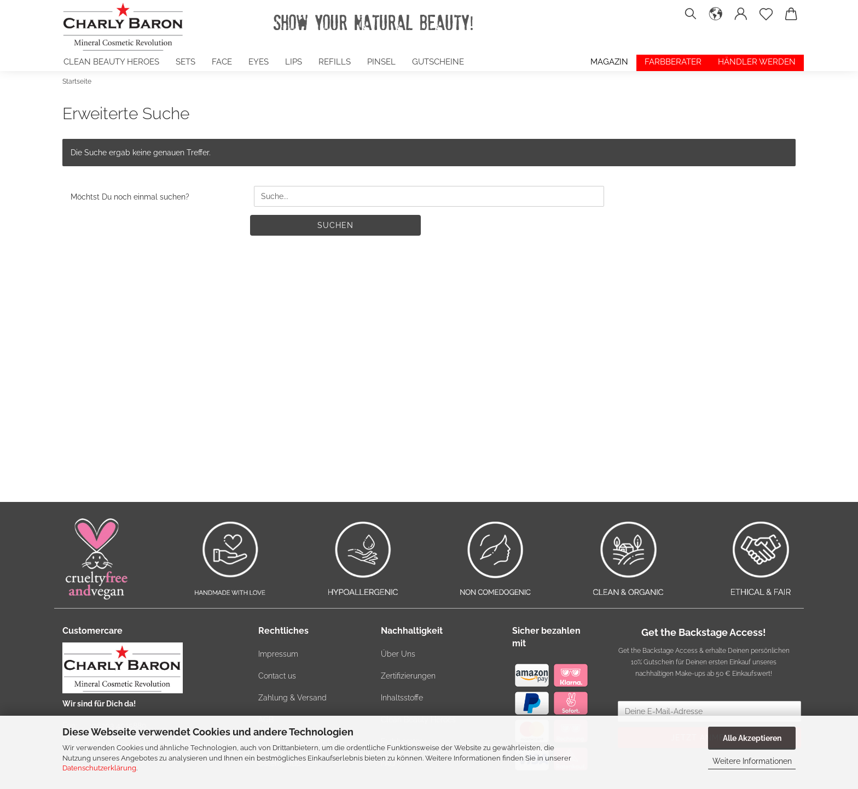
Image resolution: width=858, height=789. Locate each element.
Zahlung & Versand (292, 697)
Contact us (277, 675)
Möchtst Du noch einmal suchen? (130, 196)
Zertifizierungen (408, 675)
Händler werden (757, 62)
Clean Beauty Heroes (111, 62)
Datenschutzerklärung (99, 768)
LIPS (293, 62)
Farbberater (673, 62)
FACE (222, 62)
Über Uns (398, 654)
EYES (258, 62)
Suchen (335, 225)
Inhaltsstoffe (402, 697)
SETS (185, 62)
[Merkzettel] (766, 19)
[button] (715, 19)
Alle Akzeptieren (752, 738)
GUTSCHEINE (438, 62)
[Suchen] (690, 19)
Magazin (609, 62)
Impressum (278, 654)
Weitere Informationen (752, 761)
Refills (334, 62)
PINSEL (381, 62)
